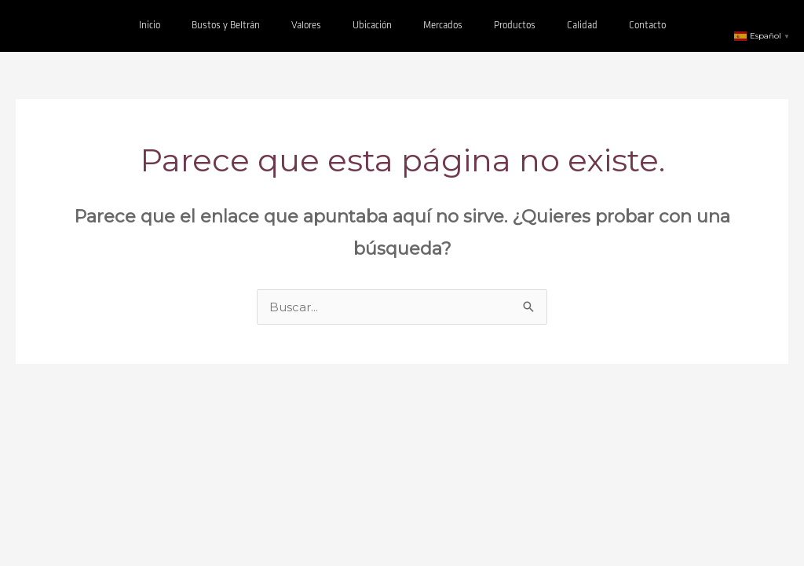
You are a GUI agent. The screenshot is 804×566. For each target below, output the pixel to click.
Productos (514, 25)
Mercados (442, 25)
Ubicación (372, 25)
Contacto (647, 25)
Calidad (582, 25)
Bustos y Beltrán (226, 25)
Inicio (149, 25)
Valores (306, 25)
